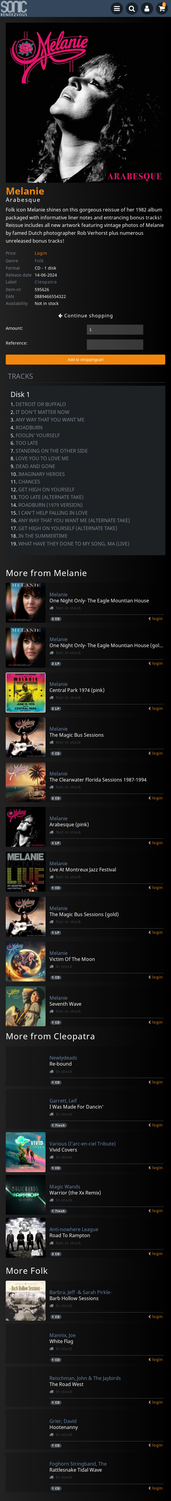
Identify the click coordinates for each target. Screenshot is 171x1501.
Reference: (16, 343)
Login (41, 253)
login (157, 618)
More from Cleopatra (50, 1036)
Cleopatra (46, 282)
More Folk (27, 1270)
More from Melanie (46, 572)
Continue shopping (85, 315)
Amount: (14, 328)
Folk (39, 261)
